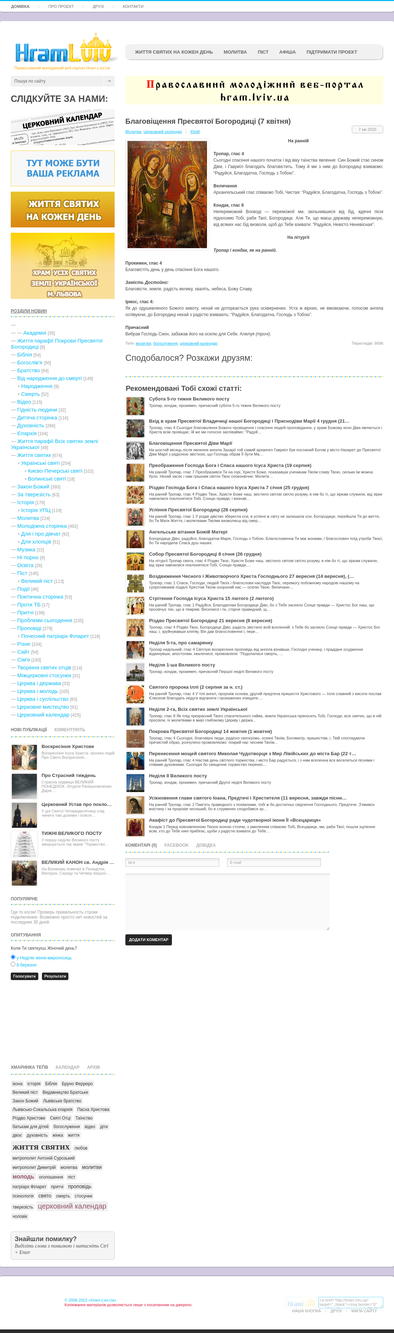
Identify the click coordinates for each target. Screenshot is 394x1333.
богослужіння (66, 1126)
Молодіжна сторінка (42, 526)
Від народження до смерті (49, 378)
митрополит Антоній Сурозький (44, 1158)
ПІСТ (263, 52)
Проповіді (29, 628)
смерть (63, 1196)
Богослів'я (29, 362)
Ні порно (28, 557)
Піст (22, 573)
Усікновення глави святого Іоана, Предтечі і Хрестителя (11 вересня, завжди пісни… (248, 798)
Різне (23, 644)
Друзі (98, 6)
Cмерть (30, 394)
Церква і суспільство (42, 699)
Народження (36, 386)
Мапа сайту (364, 1311)
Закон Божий (33, 486)
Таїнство (83, 1118)
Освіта (25, 565)
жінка (58, 1135)
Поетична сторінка (40, 597)
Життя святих (34, 455)
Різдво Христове (29, 1118)
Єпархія (27, 433)
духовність (37, 1135)
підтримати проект (332, 52)
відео (90, 1126)
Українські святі (40, 463)
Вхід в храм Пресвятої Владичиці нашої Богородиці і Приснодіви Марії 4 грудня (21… (249, 421)
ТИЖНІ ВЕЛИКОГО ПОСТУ (72, 833)
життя (74, 1135)
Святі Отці (60, 1118)
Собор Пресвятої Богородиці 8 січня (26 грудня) (205, 554)
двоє (17, 1135)
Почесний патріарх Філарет (55, 636)
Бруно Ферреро (77, 1083)
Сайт (23, 652)
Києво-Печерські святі (55, 471)
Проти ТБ (29, 604)
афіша (287, 52)
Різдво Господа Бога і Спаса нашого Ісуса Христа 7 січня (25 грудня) (229, 487)
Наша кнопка (306, 1311)
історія (33, 1083)
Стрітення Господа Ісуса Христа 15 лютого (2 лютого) (211, 598)
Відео (24, 402)
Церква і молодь (37, 691)
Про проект (61, 6)
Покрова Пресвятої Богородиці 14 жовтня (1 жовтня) (210, 731)
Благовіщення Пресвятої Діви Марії (190, 443)
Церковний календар (43, 715)
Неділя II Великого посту (178, 775)
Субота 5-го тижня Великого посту (189, 399)
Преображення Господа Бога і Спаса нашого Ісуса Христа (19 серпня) (230, 465)
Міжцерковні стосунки (44, 675)
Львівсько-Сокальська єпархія (42, 1109)
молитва (69, 1167)
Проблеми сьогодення (44, 620)
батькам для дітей (31, 1126)
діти (104, 1126)
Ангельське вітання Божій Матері (188, 532)
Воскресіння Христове (68, 746)
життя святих (41, 1146)
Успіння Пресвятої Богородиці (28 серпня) (198, 509)
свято (44, 1196)
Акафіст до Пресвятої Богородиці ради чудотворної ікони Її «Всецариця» (235, 820)
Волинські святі (47, 479)
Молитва (235, 52)
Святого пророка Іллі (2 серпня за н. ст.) (195, 687)
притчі (57, 1186)
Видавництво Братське (65, 1092)
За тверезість (34, 494)
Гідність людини (37, 410)
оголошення (51, 1177)
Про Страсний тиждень (69, 775)
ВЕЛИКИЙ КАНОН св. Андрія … (78, 862)
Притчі (25, 612)
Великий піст (37, 581)
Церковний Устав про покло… (77, 804)
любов (81, 1148)
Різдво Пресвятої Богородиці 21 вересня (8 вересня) (210, 620)
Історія (25, 502)
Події (23, 589)
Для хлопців (36, 541)
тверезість (23, 1207)
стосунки (83, 1196)
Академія (34, 333)
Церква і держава (39, 683)
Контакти (133, 6)
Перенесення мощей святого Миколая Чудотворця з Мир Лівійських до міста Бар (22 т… (252, 753)
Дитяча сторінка (37, 417)
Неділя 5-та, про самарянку (181, 642)
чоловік (20, 1216)
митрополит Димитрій (34, 1167)
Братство (28, 370)
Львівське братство (62, 1100)
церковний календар (72, 1206)
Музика (26, 549)
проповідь (79, 1186)
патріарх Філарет (29, 1186)
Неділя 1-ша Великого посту (182, 665)
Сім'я (23, 659)
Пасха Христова (93, 1109)
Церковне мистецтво (43, 707)
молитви (92, 1167)
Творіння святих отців (44, 667)
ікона (18, 1083)
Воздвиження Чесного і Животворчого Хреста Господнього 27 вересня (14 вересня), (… (251, 576)
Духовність (30, 425)
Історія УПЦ (36, 510)
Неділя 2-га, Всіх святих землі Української (198, 709)
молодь (23, 1177)
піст (71, 1177)
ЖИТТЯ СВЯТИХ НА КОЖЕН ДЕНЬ (174, 52)
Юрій (195, 131)
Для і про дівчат (41, 534)
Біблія (24, 354)
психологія (23, 1196)
